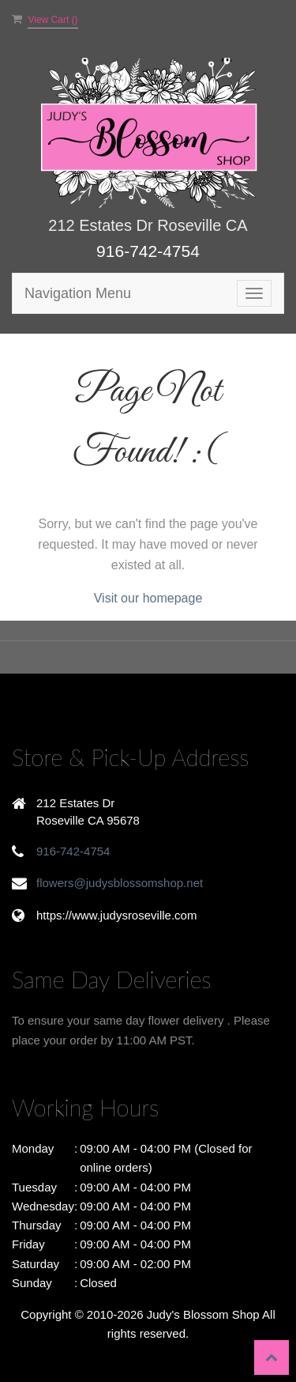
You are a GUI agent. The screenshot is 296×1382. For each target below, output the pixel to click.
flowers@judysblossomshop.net (119, 882)
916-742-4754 (148, 251)
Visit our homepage (148, 598)
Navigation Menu (77, 293)
